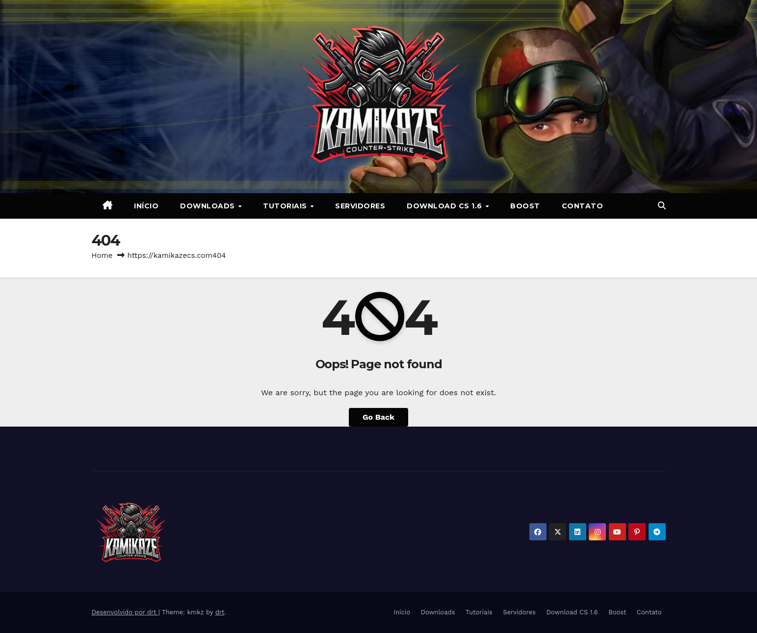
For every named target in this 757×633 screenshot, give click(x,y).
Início (146, 206)
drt (220, 612)
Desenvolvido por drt (125, 612)
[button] (662, 205)
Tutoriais (286, 206)
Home (102, 255)
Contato (582, 206)
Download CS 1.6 (445, 206)
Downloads (208, 206)
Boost (525, 206)
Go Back (378, 417)
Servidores (360, 206)
